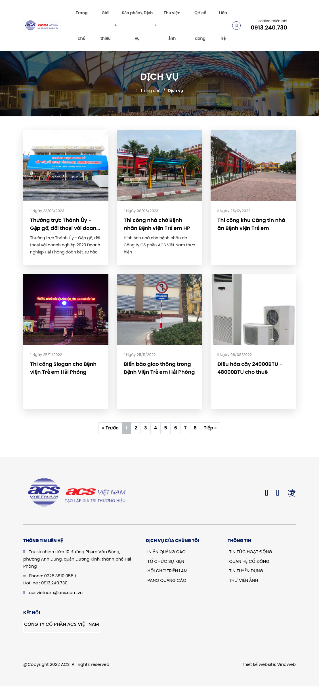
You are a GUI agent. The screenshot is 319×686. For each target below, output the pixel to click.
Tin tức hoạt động (250, 552)
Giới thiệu (105, 25)
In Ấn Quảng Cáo (166, 552)
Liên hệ (223, 25)
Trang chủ (81, 25)
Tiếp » (210, 428)
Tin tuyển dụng (245, 571)
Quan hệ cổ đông (248, 561)
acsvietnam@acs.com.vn (56, 592)
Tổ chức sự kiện (165, 561)
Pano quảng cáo (166, 580)
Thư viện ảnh (171, 25)
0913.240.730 (269, 28)
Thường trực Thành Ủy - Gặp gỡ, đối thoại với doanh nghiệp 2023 (65, 228)
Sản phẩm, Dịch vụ (137, 25)
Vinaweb (286, 664)
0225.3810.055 (59, 576)
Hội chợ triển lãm (167, 571)
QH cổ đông (200, 25)
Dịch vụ (175, 90)
